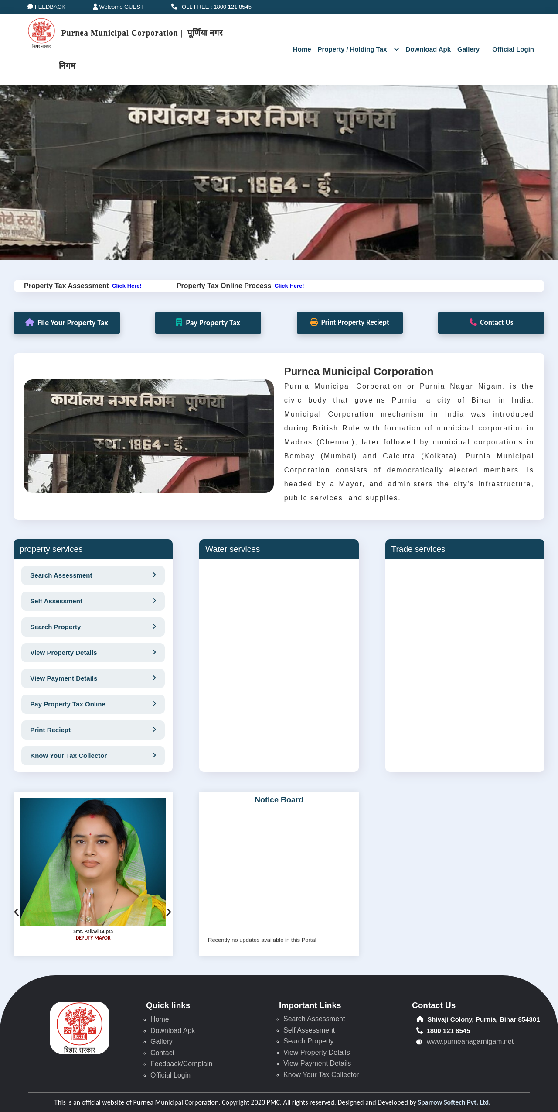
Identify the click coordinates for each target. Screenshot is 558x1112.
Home (297, 49)
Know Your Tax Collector (321, 1074)
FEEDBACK (46, 6)
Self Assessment (309, 1030)
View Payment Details (317, 1063)
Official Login (170, 1075)
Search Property (308, 1041)
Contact (162, 1053)
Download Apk (428, 49)
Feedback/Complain (181, 1063)
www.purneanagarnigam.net (470, 1041)
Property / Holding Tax (358, 49)
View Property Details (316, 1052)
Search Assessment (314, 1018)
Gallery (471, 49)
